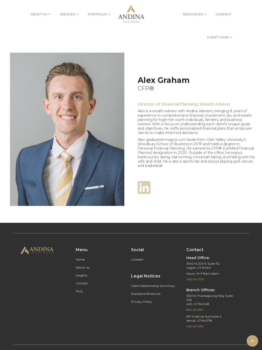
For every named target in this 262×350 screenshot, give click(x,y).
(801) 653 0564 (194, 309)
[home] (131, 14)
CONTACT (223, 14)
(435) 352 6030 (194, 326)
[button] (40, 14)
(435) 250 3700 (195, 279)
